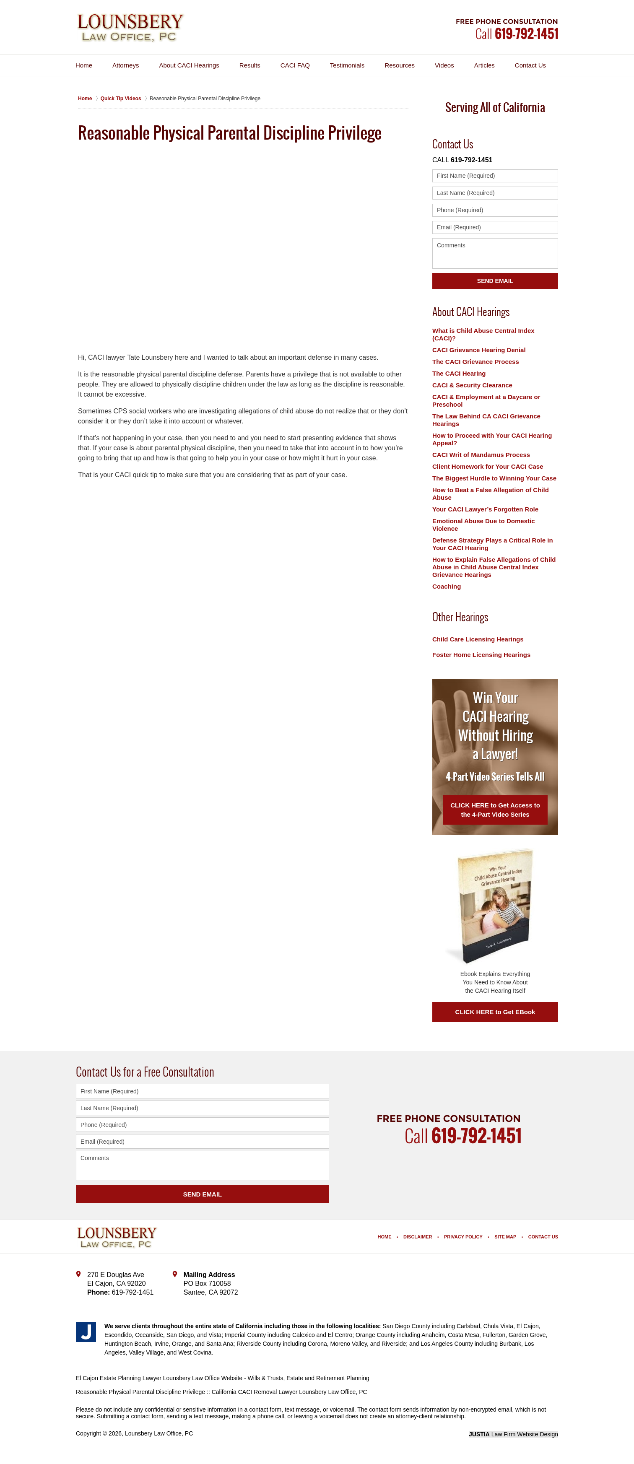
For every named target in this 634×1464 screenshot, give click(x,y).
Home (83, 65)
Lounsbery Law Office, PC (159, 1433)
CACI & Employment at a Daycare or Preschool (486, 400)
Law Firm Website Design (513, 1434)
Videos (444, 65)
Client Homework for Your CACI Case (487, 466)
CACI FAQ (295, 65)
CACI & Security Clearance (472, 385)
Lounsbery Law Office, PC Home (131, 28)
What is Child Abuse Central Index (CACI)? (483, 334)
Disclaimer (417, 1236)
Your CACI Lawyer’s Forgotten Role (485, 509)
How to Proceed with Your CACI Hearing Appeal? (492, 439)
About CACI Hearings (189, 65)
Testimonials (347, 65)
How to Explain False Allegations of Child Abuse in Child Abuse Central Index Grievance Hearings (494, 567)
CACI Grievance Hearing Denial (479, 349)
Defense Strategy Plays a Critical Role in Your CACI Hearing (492, 544)
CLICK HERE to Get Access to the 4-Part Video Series (495, 810)
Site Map (505, 1236)
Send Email (495, 281)
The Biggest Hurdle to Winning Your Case (494, 478)
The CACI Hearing (459, 373)
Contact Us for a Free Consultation (145, 1071)
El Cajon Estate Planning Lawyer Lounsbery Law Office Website (159, 1378)
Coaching (446, 586)
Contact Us (530, 65)
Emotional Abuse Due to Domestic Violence (483, 524)
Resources (400, 65)
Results (249, 65)
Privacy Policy (463, 1236)
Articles (484, 65)
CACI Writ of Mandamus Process (481, 454)
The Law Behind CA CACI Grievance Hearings (486, 420)
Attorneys (125, 65)
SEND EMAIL (202, 1194)
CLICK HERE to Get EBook (495, 1011)
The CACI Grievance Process (475, 361)
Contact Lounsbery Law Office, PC (507, 29)
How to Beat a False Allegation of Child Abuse (490, 493)
